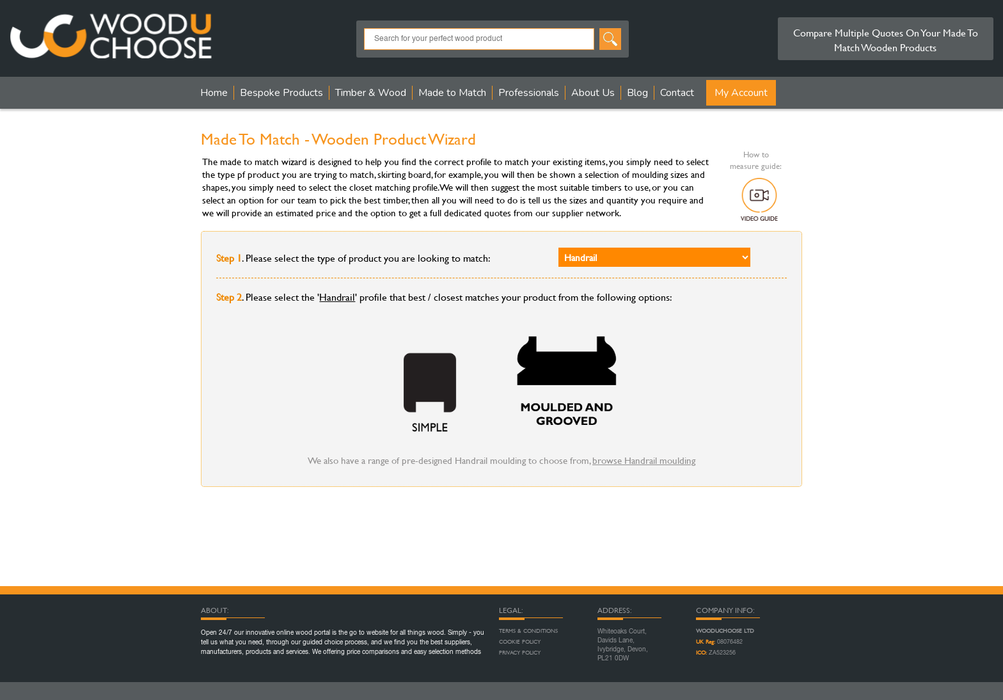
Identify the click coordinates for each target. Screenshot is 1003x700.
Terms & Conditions (528, 630)
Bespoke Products (281, 93)
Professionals (528, 93)
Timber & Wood (370, 93)
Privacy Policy (520, 652)
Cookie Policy (520, 641)
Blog (637, 93)
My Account (741, 93)
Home (214, 93)
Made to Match (452, 93)
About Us (593, 93)
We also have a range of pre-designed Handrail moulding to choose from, (501, 460)
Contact (677, 93)
